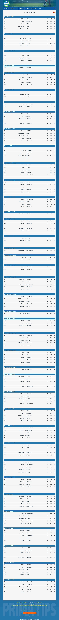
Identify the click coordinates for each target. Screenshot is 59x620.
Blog (40, 8)
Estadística (34, 8)
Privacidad (23, 616)
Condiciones (29, 616)
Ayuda (18, 616)
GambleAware (22, 609)
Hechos (21, 8)
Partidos (6, 8)
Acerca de (35, 616)
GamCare (37, 609)
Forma (27, 8)
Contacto (40, 616)
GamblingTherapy (30, 609)
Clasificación (14, 8)
